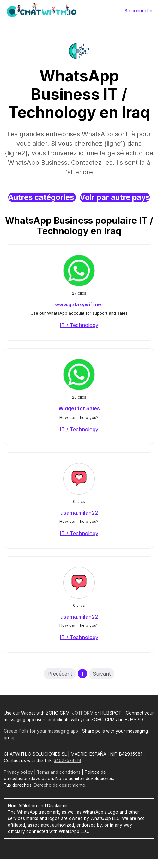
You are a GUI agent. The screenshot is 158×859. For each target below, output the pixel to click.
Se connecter (139, 10)
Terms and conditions (59, 772)
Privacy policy (18, 772)
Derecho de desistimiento (59, 785)
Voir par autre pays (115, 197)
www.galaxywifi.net (79, 304)
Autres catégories (42, 197)
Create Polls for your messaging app (41, 731)
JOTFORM (83, 712)
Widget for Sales (79, 408)
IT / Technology (79, 325)
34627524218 (67, 760)
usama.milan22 (79, 513)
